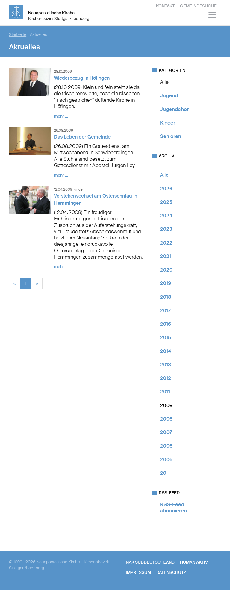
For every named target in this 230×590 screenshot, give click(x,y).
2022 (166, 242)
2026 (166, 188)
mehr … (61, 116)
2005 (166, 459)
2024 (166, 215)
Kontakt (165, 6)
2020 (166, 269)
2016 (165, 324)
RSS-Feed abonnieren (173, 507)
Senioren (170, 136)
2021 (165, 256)
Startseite (17, 34)
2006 (166, 445)
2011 (165, 391)
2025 (166, 202)
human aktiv (194, 562)
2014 (165, 351)
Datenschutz (171, 572)
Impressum (138, 572)
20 (163, 473)
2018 (165, 297)
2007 (166, 432)
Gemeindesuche (198, 6)
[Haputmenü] (212, 16)
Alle (164, 82)
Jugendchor (174, 109)
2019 (165, 283)
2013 (165, 364)
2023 (166, 229)
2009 (166, 405)
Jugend (169, 95)
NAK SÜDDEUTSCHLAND (150, 562)
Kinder (167, 122)
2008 (166, 418)
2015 (165, 337)
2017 (165, 310)
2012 (165, 378)
